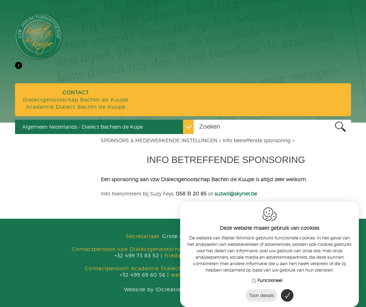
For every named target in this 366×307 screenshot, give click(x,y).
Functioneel (269, 276)
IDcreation (154, 289)
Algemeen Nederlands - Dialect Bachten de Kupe (82, 127)
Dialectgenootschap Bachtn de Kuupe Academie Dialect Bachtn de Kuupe (75, 99)
